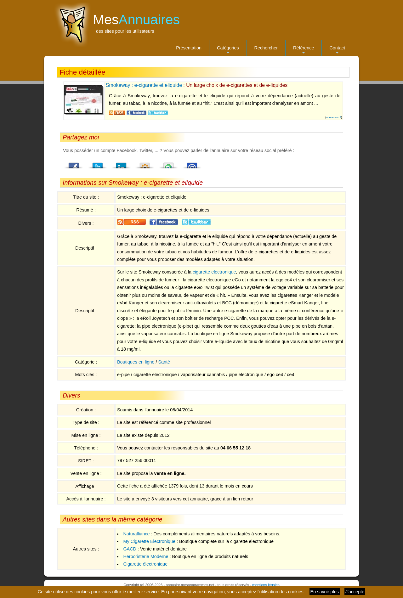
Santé (164, 361)
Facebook (74, 163)
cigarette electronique (214, 271)
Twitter (98, 163)
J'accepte (354, 591)
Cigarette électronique (145, 564)
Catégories (228, 50)
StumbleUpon (168, 163)
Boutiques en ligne (135, 361)
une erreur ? (333, 117)
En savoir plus (324, 591)
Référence (303, 50)
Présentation (189, 47)
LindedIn (121, 163)
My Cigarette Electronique (149, 541)
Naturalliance (136, 533)
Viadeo (145, 163)
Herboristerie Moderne (145, 556)
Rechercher (266, 47)
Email (192, 163)
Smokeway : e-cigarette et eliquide (144, 85)
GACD (129, 548)
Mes (136, 19)
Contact (337, 50)
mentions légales (265, 585)
